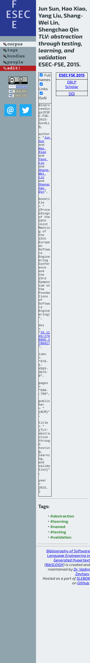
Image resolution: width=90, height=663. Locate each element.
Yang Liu (43, 172)
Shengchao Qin (44, 205)
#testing (58, 609)
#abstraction (62, 594)
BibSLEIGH (54, 642)
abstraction (66, 36)
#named (58, 604)
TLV (43, 36)
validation (52, 57)
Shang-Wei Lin (44, 187)
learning (49, 50)
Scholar (71, 86)
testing (71, 43)
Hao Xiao (42, 159)
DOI (72, 93)
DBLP (71, 82)
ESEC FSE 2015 (72, 75)
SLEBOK (83, 656)
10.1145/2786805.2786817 (44, 385)
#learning (59, 599)
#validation (61, 615)
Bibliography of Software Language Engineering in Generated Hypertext (68, 633)
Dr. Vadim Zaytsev (82, 649)
